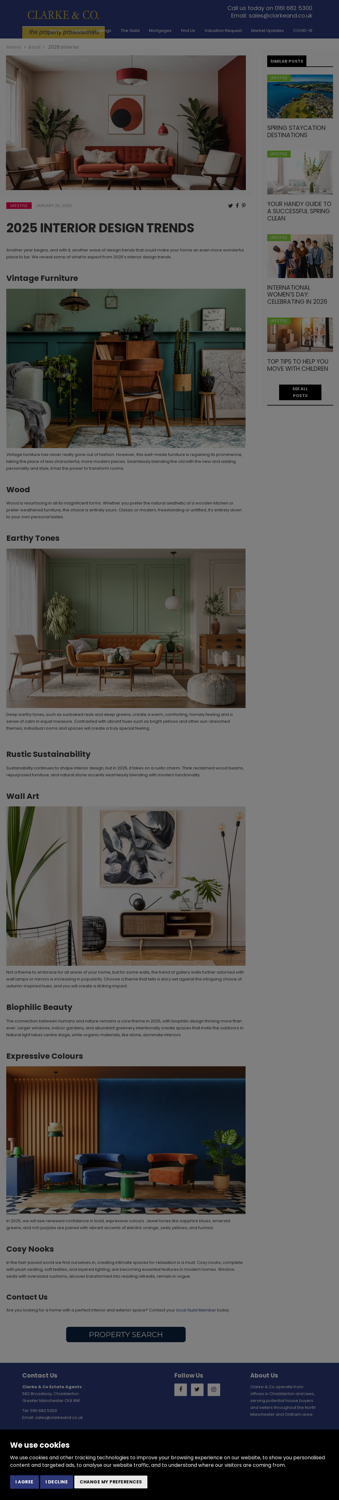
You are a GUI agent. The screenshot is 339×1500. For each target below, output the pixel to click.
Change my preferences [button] (111, 1482)
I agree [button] (24, 1482)
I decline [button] (56, 1482)
